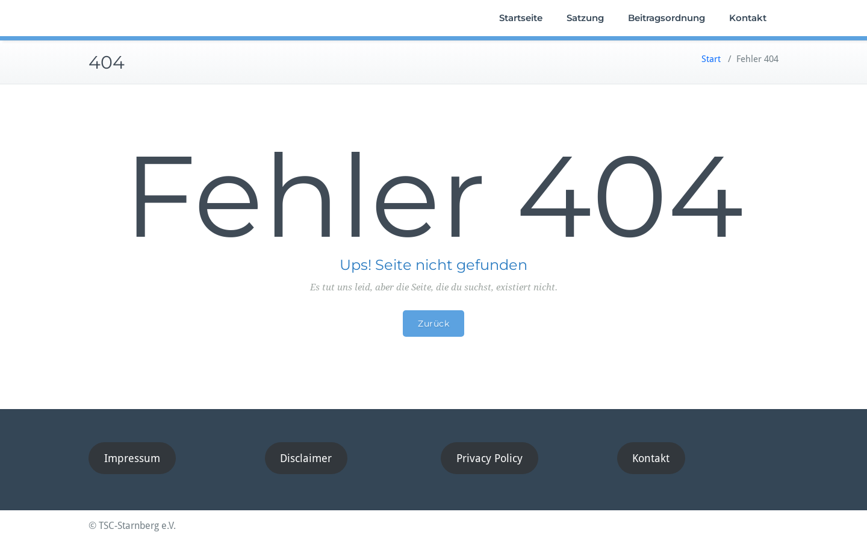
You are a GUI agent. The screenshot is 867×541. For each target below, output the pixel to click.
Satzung (585, 17)
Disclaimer (306, 458)
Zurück (433, 323)
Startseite (520, 17)
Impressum (132, 458)
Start (711, 59)
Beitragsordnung (666, 17)
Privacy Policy (489, 458)
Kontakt (747, 17)
